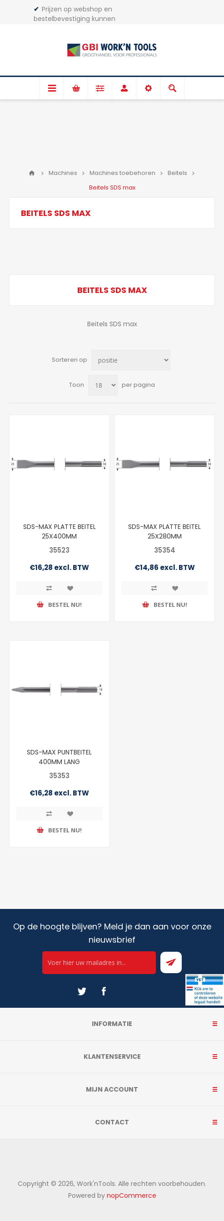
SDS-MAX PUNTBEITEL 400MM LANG (59, 757)
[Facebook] (103, 991)
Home (31, 173)
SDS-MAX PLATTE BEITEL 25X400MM (59, 531)
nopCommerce (131, 1195)
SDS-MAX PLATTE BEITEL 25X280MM (164, 531)
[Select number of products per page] (103, 385)
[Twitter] (82, 991)
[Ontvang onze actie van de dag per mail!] (99, 962)
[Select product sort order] (130, 360)
